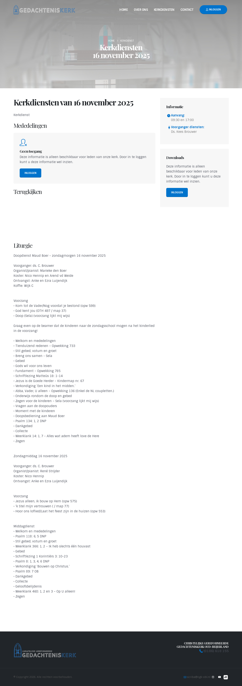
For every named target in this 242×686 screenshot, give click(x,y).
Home (123, 10)
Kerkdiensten (164, 10)
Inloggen (213, 9)
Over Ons (141, 10)
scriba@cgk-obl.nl (198, 677)
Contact (186, 10)
